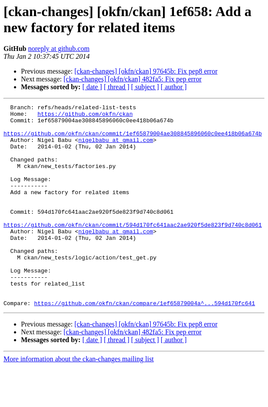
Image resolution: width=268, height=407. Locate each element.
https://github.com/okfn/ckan (84, 116)
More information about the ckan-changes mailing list (78, 399)
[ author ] (174, 87)
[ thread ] (116, 87)
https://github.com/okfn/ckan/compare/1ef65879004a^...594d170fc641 (144, 343)
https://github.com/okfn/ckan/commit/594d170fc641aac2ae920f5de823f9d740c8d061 (132, 249)
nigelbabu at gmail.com (115, 147)
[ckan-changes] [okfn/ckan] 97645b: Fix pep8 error (146, 71)
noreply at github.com (58, 48)
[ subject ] (145, 87)
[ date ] (92, 87)
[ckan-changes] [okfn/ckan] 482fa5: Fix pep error (133, 79)
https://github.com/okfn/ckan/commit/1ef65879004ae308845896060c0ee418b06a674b (132, 140)
